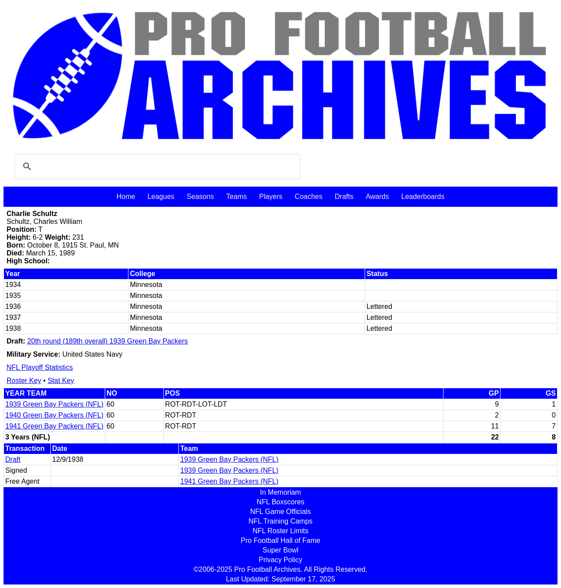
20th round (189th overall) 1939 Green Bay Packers (107, 341)
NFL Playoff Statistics (40, 367)
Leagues (160, 196)
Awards (377, 196)
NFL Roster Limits (280, 531)
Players (270, 196)
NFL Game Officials (280, 511)
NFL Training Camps (280, 521)
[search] (156, 166)
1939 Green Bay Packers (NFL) (54, 404)
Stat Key (61, 380)
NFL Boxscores (281, 502)
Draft (13, 459)
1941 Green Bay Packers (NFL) (54, 426)
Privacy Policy (280, 559)
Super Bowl (280, 550)
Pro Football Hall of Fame (280, 540)
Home (126, 196)
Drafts (344, 196)
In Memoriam (280, 492)
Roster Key (24, 380)
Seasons (200, 196)
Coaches (309, 196)
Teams (236, 196)
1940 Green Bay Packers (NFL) (54, 415)
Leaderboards (422, 196)
